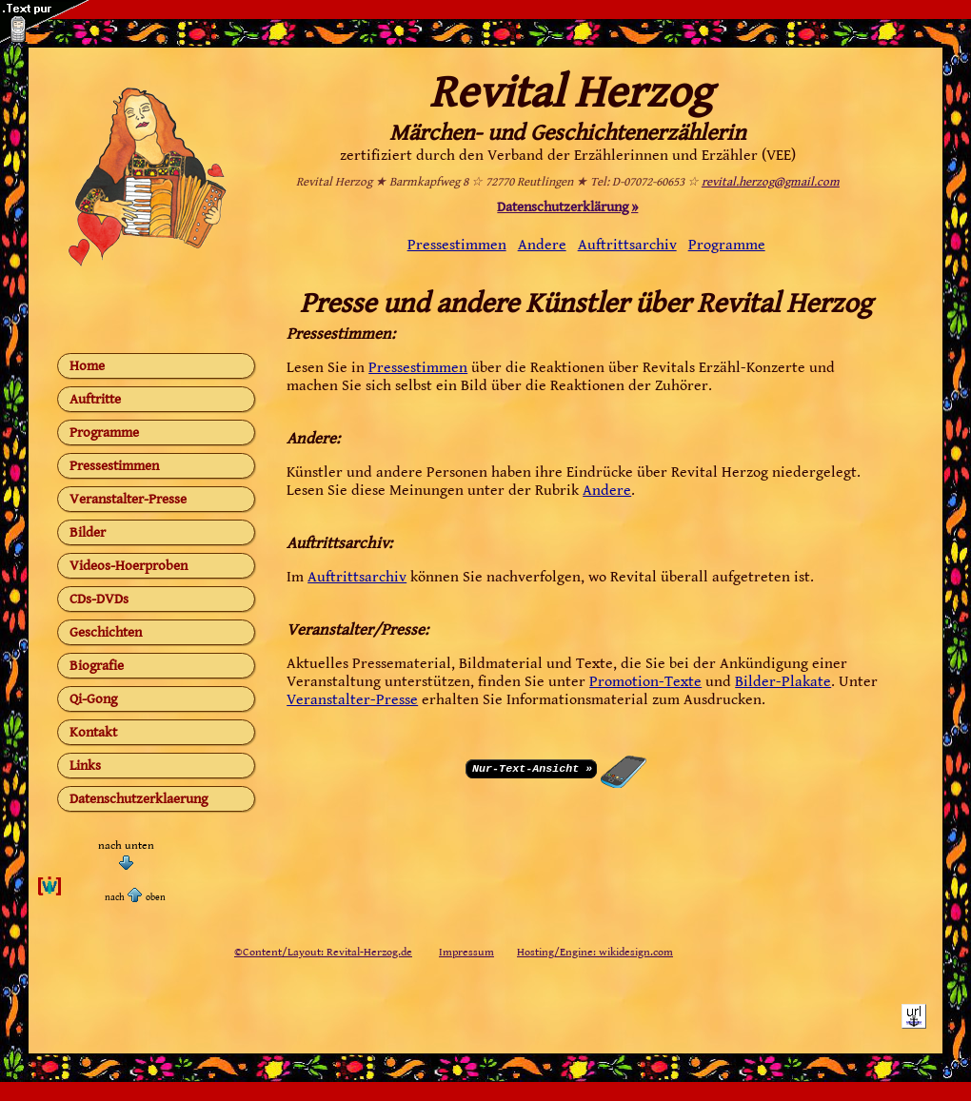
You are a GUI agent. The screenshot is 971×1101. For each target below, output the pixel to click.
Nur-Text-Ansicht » (532, 767)
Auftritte (95, 399)
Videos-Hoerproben (128, 566)
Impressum (466, 952)
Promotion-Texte (645, 682)
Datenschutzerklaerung (138, 799)
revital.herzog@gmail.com (771, 182)
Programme (104, 432)
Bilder (87, 532)
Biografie (96, 666)
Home (87, 366)
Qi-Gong (93, 699)
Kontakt (93, 732)
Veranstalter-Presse (128, 499)
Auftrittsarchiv (627, 245)
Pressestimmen (114, 466)
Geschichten (105, 632)
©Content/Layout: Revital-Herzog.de (323, 952)
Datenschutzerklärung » (567, 207)
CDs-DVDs (99, 599)
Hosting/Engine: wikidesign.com (595, 952)
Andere (542, 245)
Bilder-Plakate (783, 682)
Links (85, 765)
